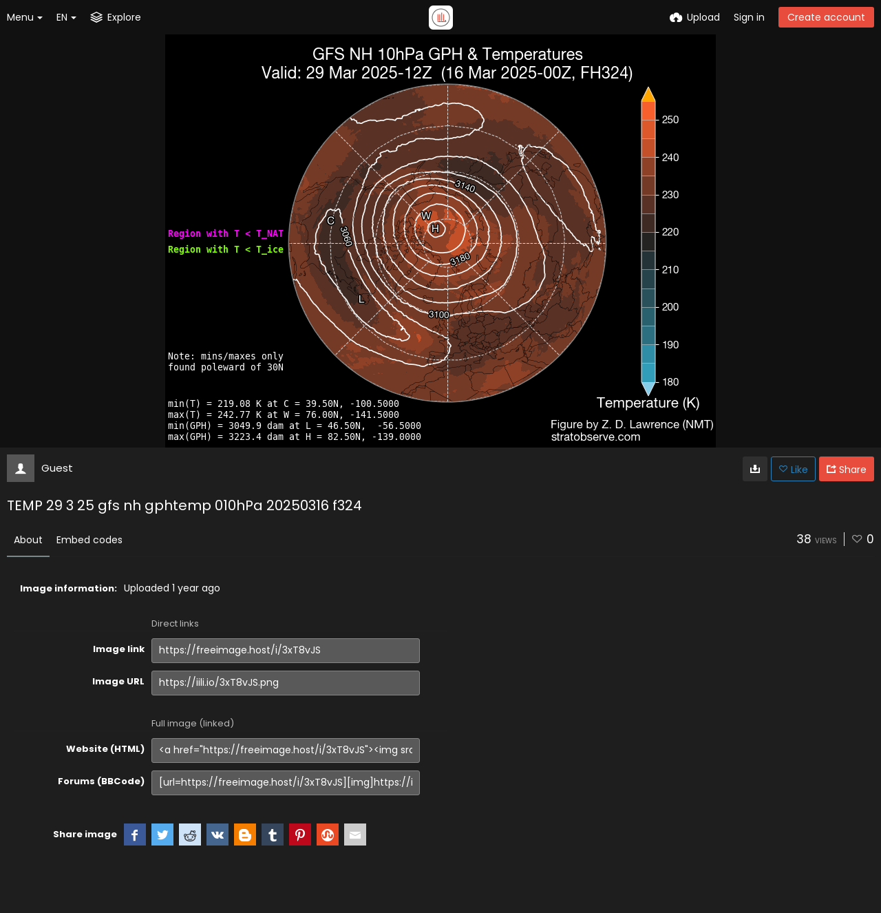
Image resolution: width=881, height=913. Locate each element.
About (28, 540)
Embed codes (89, 540)
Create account (826, 17)
